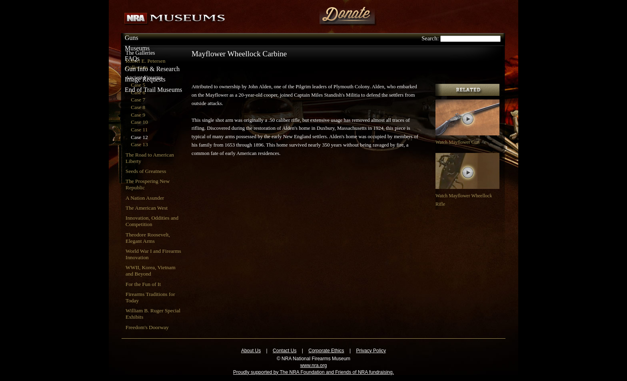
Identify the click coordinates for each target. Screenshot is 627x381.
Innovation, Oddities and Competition (152, 221)
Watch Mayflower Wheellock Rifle (467, 196)
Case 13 (139, 144)
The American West (147, 208)
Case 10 (139, 122)
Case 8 (138, 107)
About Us (251, 350)
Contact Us (284, 350)
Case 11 (139, 130)
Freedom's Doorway (147, 327)
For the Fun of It (143, 284)
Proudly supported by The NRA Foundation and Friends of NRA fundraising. (313, 372)
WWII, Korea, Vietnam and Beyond (151, 270)
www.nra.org (313, 365)
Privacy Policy (371, 350)
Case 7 (138, 100)
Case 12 (139, 137)
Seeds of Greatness (146, 171)
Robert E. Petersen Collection (146, 64)
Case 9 (138, 115)
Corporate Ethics (326, 350)
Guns (131, 37)
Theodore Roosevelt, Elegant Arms (148, 238)
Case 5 (138, 85)
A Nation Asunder (145, 198)
